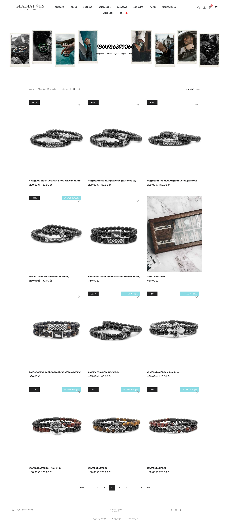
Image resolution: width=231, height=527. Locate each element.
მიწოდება (133, 518)
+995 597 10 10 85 (26, 509)
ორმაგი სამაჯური (97, 468)
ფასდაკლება (120, 53)
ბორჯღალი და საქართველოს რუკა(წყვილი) (112, 181)
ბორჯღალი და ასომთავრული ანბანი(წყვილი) (172, 181)
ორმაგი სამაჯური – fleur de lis (163, 372)
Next (149, 487)
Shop (109, 53)
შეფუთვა (117, 518)
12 (74, 89)
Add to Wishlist (78, 105)
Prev (82, 487)
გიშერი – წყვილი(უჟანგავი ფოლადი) (49, 277)
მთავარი (100, 53)
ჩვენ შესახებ (99, 518)
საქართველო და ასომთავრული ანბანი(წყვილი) (55, 181)
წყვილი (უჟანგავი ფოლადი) (103, 372)
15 (78, 89)
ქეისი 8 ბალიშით (156, 277)
